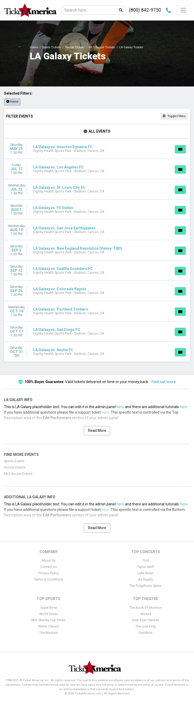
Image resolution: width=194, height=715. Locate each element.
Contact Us (48, 567)
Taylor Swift (145, 567)
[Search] (88, 10)
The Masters (48, 633)
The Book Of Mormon (145, 608)
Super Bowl (48, 608)
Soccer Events (14, 467)
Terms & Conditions (48, 579)
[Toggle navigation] (183, 10)
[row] (97, 149)
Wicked (145, 614)
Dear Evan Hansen (145, 620)
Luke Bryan (146, 573)
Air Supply (145, 579)
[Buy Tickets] (180, 149)
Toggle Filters (174, 116)
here (120, 407)
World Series (48, 614)
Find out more (163, 382)
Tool (145, 560)
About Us (49, 560)
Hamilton (145, 633)
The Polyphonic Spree (145, 586)
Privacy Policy (48, 573)
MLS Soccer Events (18, 474)
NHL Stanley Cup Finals (48, 620)
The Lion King (145, 626)
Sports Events (14, 461)
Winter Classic (48, 626)
